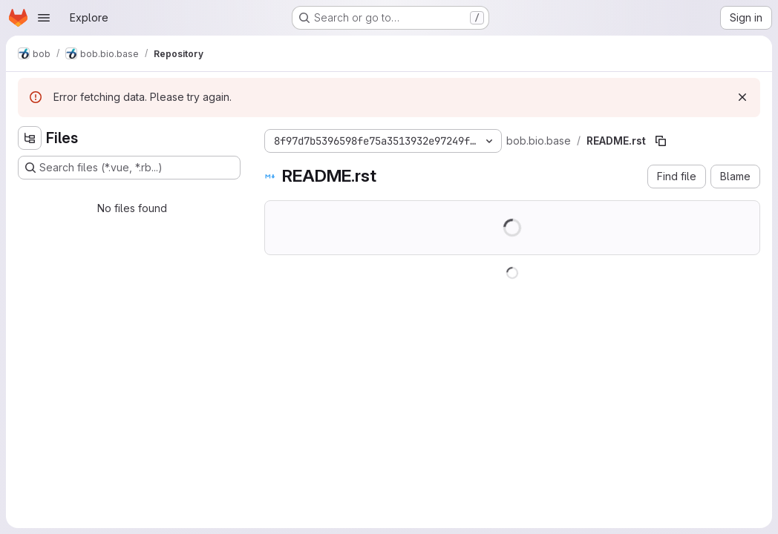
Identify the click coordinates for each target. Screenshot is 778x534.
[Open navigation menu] (44, 18)
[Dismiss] (742, 97)
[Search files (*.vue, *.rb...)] (129, 167)
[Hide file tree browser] (30, 138)
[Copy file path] (661, 141)
